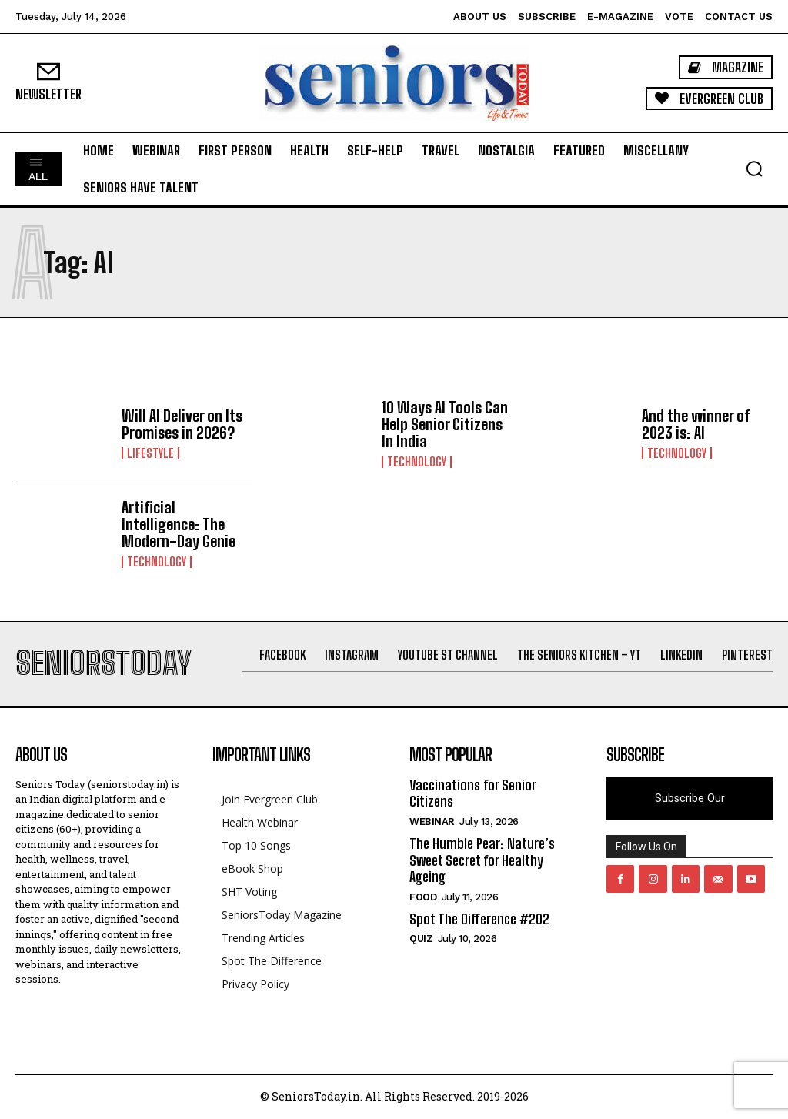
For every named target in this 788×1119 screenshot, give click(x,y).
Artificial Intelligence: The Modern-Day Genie (178, 524)
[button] (754, 168)
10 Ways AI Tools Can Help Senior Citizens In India (445, 424)
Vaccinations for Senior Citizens (472, 793)
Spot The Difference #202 (479, 918)
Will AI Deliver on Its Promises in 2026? (182, 424)
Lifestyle (150, 453)
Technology (416, 462)
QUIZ (420, 938)
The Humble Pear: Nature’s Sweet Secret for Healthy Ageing (482, 860)
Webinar (432, 821)
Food (422, 897)
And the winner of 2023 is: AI (696, 424)
